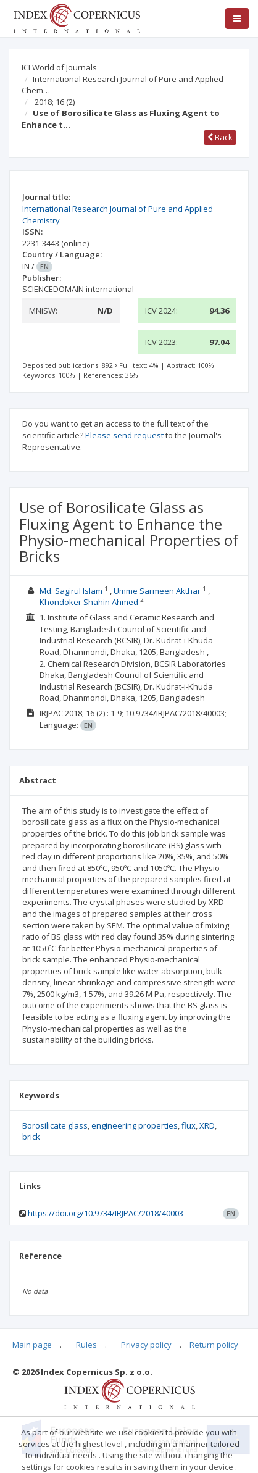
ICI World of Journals (59, 67)
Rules (86, 1344)
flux (188, 1125)
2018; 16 (55, 101)
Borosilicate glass (55, 1125)
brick (31, 1136)
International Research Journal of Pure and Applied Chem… (122, 84)
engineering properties (134, 1125)
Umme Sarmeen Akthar (157, 590)
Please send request (124, 435)
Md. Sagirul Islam (71, 590)
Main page (32, 1344)
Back (220, 137)
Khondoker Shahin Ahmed (89, 601)
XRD (207, 1125)
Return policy (213, 1344)
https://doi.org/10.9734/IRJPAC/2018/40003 (105, 1213)
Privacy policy (146, 1344)
